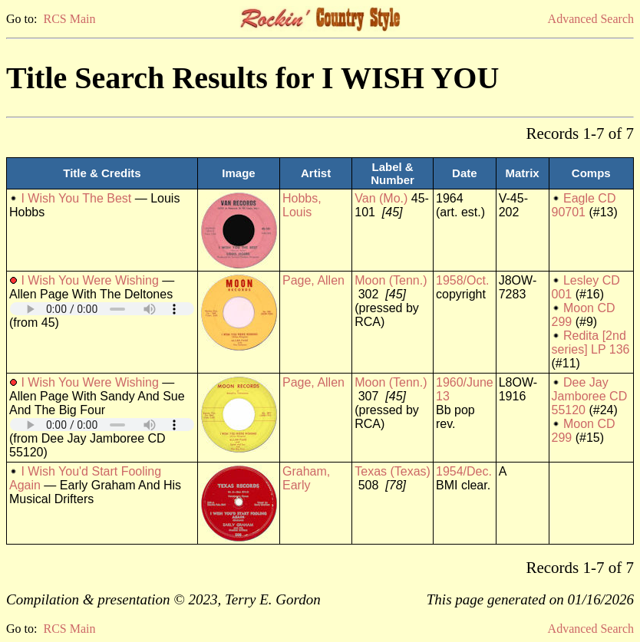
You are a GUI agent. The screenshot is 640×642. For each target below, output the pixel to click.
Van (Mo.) (381, 198)
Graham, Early (306, 478)
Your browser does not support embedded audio (102, 308)
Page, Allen (313, 280)
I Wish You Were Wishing (89, 280)
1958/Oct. (462, 280)
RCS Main (69, 18)
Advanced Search (591, 18)
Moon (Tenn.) (391, 280)
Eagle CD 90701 (584, 205)
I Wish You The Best (76, 198)
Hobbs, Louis (302, 205)
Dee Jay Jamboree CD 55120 (590, 396)
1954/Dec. (464, 471)
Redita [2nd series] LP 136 (591, 342)
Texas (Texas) (393, 471)
